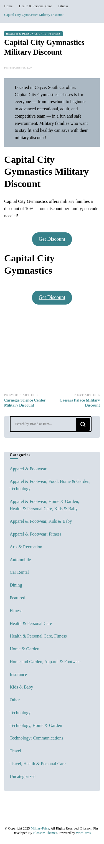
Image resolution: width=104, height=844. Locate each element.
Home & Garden (24, 648)
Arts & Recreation (26, 546)
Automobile (20, 559)
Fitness (16, 610)
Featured (17, 597)
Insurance (18, 674)
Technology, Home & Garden (36, 725)
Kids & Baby (21, 687)
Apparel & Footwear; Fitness (35, 534)
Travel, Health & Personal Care (38, 763)
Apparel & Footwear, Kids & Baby (41, 521)
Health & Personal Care (31, 623)
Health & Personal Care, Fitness (33, 33)
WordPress (83, 833)
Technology (20, 712)
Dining (16, 585)
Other (15, 699)
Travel (15, 750)
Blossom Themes (45, 833)
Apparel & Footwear (28, 468)
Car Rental (19, 572)
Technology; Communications (36, 738)
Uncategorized (22, 776)
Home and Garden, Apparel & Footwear (45, 661)
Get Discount (52, 239)
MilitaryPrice (40, 828)
